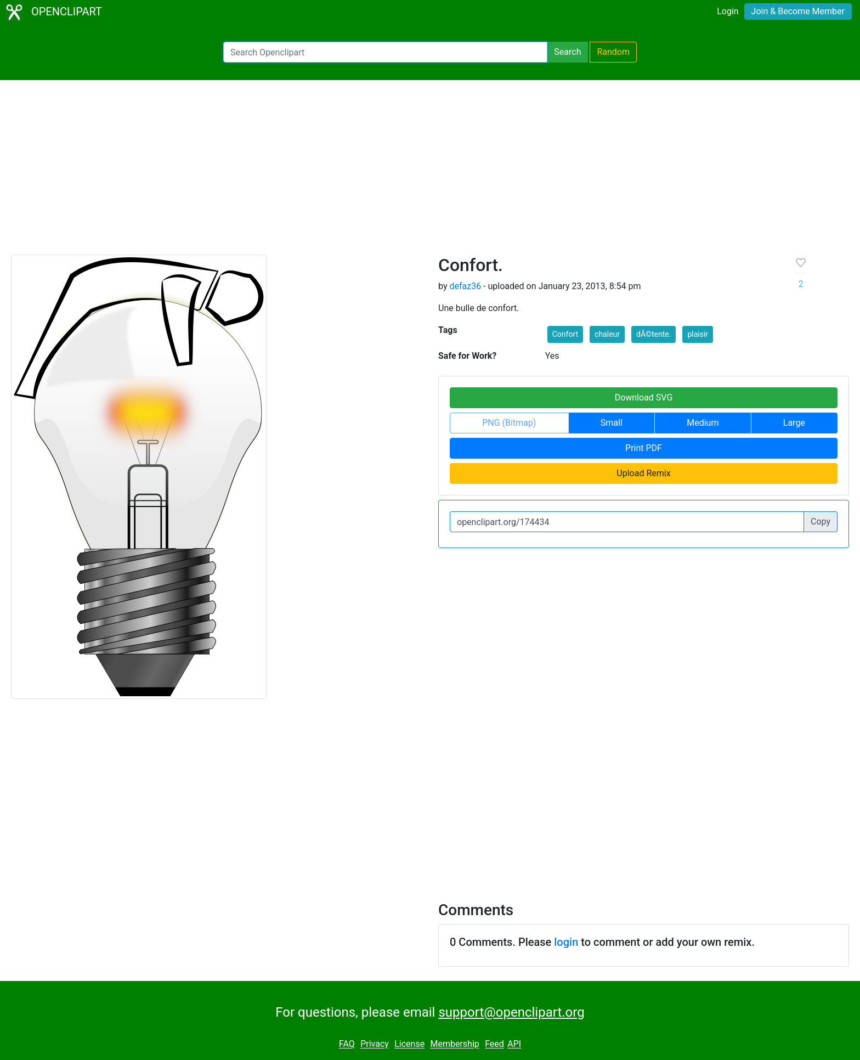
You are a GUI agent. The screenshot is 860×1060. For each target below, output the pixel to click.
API (514, 1044)
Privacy (374, 1044)
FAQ (347, 1044)
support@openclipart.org (511, 1012)
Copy (820, 521)
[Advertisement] (430, 172)
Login (727, 11)
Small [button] (612, 423)
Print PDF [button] (643, 448)
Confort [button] (565, 334)
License (409, 1044)
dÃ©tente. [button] (653, 334)
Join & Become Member (798, 11)
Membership (454, 1044)
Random (613, 52)
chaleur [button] (607, 334)
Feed (494, 1044)
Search (567, 52)
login (566, 942)
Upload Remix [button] (643, 473)
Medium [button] (702, 423)
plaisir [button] (697, 334)
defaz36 (465, 286)
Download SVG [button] (644, 397)
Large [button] (794, 423)
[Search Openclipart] (385, 52)
